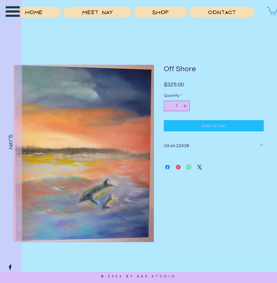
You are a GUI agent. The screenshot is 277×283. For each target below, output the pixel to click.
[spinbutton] (177, 106)
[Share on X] (199, 167)
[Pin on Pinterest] (178, 167)
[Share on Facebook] (167, 167)
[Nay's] (10, 141)
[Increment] (185, 106)
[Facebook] (10, 267)
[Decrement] (168, 106)
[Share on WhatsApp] (189, 167)
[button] (13, 11)
